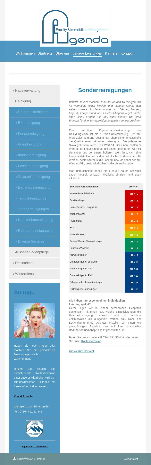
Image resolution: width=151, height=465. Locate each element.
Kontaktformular (90, 341)
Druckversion (23, 459)
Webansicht (131, 459)
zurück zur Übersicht (81, 351)
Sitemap (41, 459)
